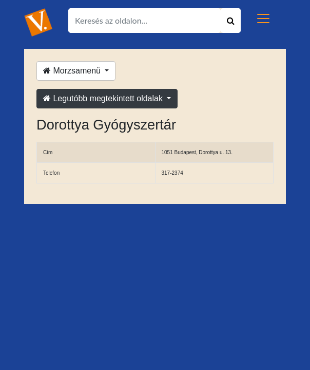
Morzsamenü (73, 70)
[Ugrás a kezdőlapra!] (38, 21)
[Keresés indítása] (231, 20)
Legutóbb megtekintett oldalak (104, 98)
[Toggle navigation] (263, 18)
